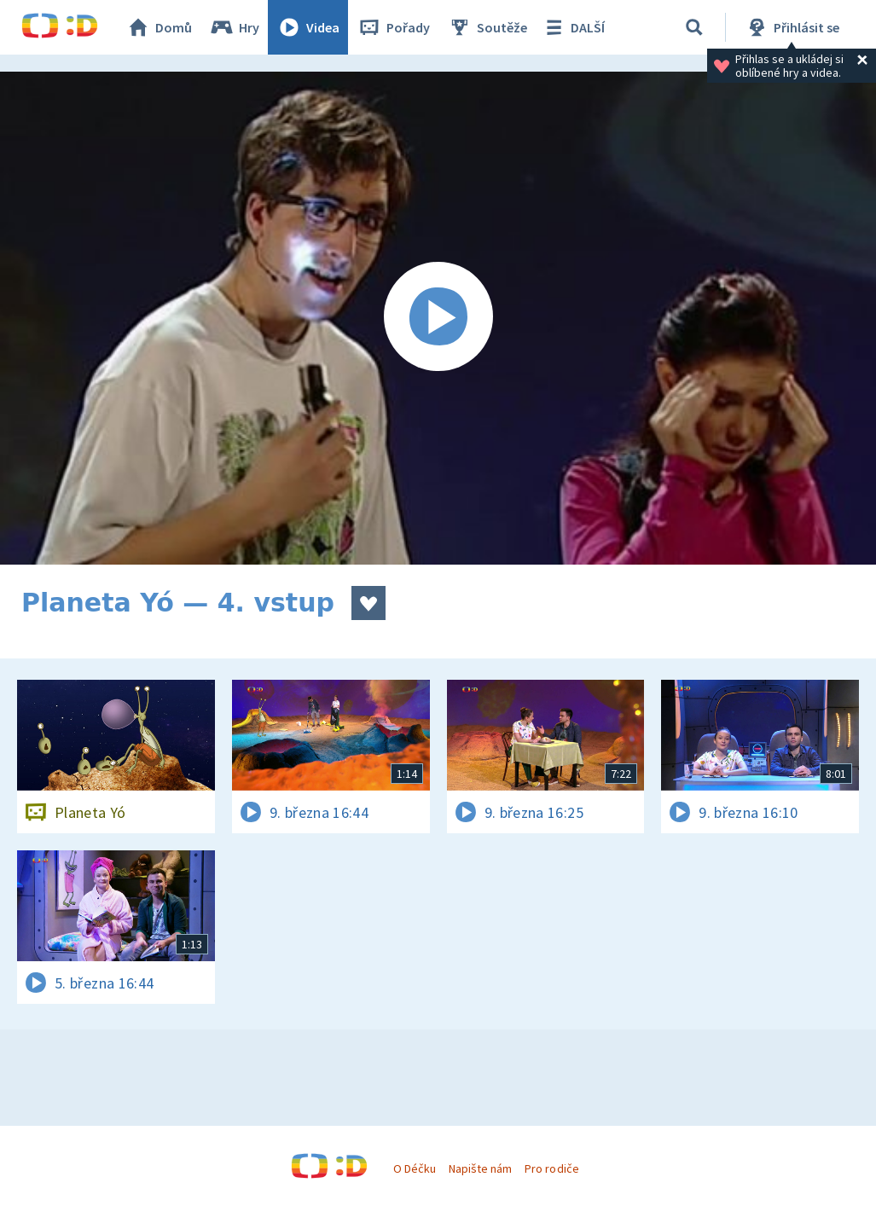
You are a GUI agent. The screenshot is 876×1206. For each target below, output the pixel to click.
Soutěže (487, 27)
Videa (307, 27)
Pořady (393, 27)
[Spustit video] (438, 318)
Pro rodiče (551, 1168)
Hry (234, 27)
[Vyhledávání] (694, 27)
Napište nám (480, 1168)
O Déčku (414, 1168)
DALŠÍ (573, 27)
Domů (158, 27)
